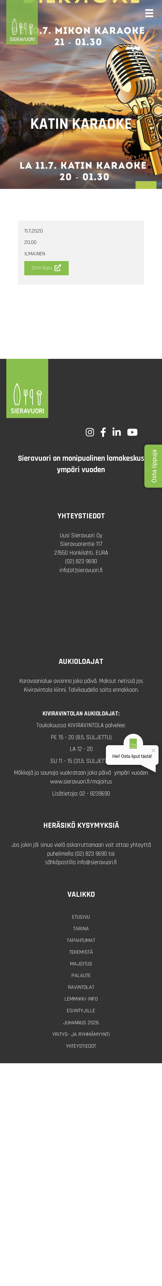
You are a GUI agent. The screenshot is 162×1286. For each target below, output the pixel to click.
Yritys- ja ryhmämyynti (81, 1034)
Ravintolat (81, 987)
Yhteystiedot (81, 1046)
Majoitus (81, 963)
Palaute (81, 975)
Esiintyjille (81, 1010)
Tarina (81, 928)
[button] (46, 268)
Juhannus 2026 (81, 1022)
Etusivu (81, 917)
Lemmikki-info (81, 998)
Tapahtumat (81, 940)
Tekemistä (81, 952)
